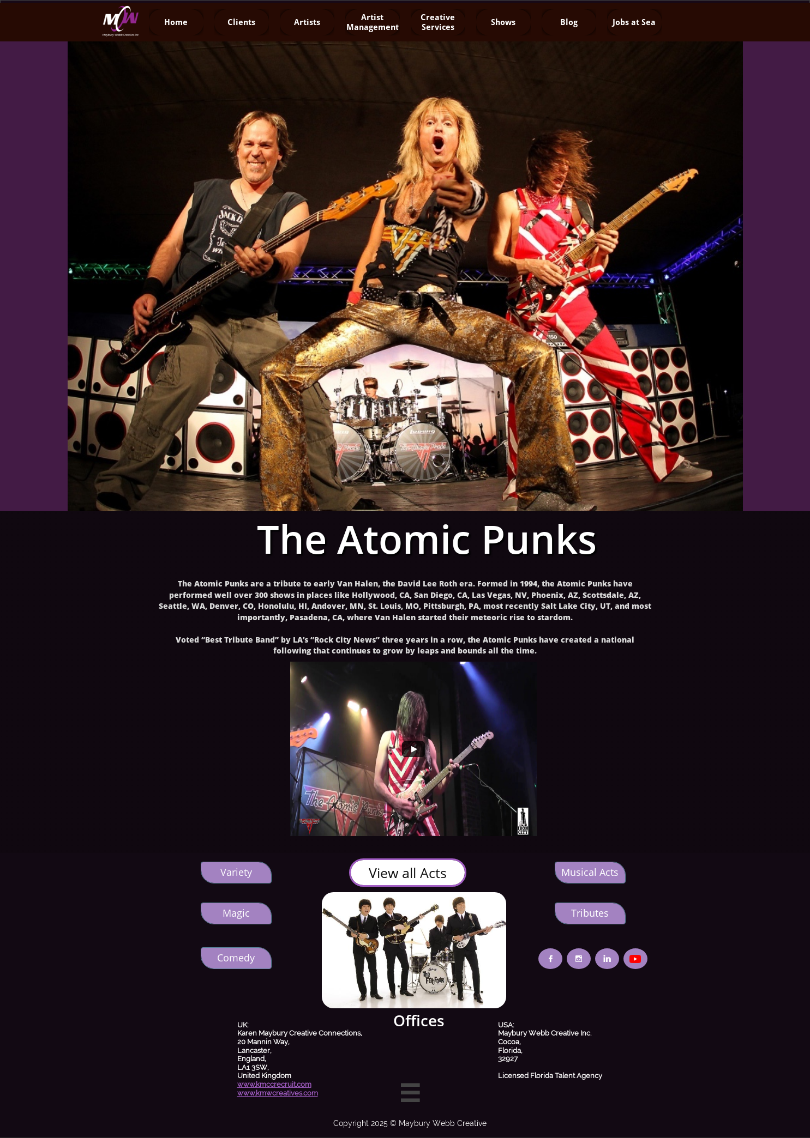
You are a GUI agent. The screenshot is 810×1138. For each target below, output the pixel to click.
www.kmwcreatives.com (277, 1093)
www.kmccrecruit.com (274, 1084)
